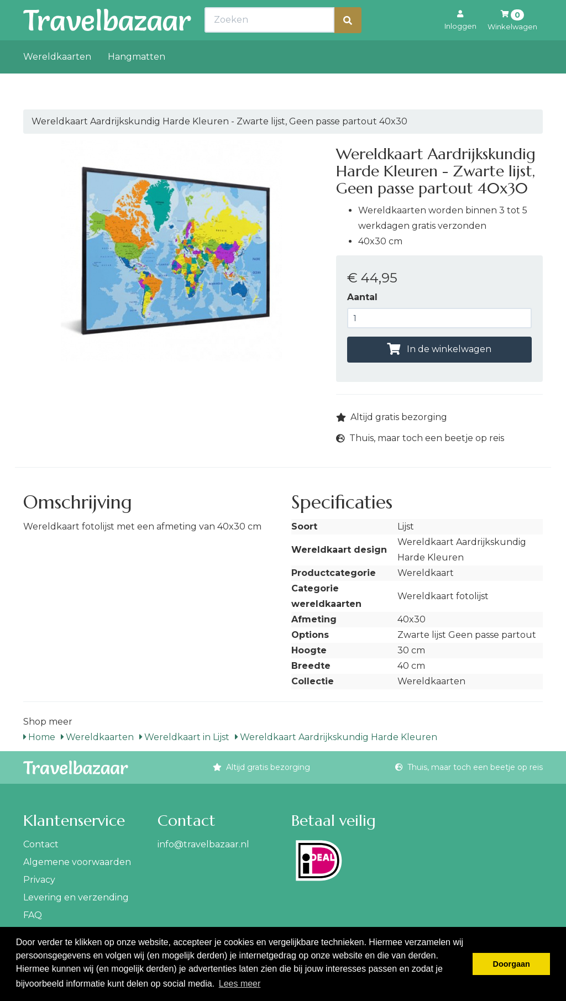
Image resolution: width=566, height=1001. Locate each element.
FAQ (32, 915)
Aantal (362, 297)
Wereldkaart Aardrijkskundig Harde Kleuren (336, 737)
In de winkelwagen (439, 349)
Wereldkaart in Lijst (184, 737)
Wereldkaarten (57, 81)
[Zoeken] (347, 44)
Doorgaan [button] (511, 964)
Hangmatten (136, 81)
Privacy (39, 879)
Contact (41, 844)
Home (39, 737)
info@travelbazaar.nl (203, 844)
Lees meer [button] (240, 983)
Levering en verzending (76, 897)
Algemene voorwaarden (77, 862)
